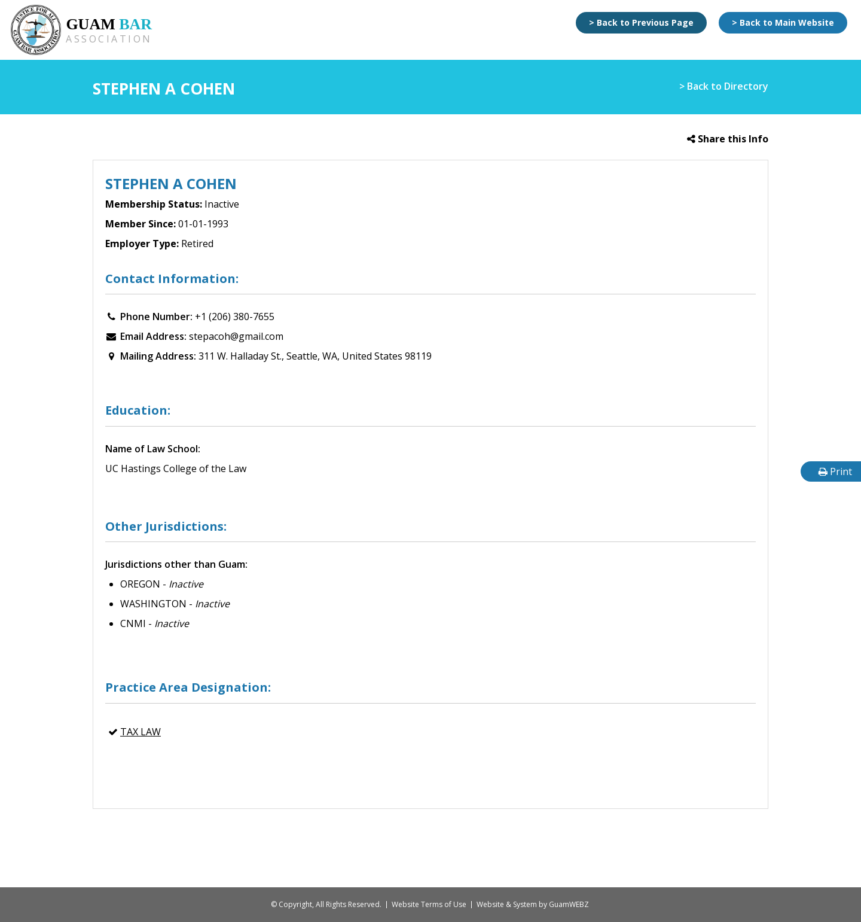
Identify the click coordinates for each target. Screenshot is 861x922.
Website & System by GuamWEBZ (533, 904)
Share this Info (727, 138)
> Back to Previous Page (641, 22)
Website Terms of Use (429, 904)
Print (835, 471)
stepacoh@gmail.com (236, 336)
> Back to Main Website (783, 22)
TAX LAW (140, 731)
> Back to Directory (723, 86)
